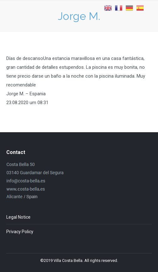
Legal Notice (18, 217)
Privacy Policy (19, 231)
